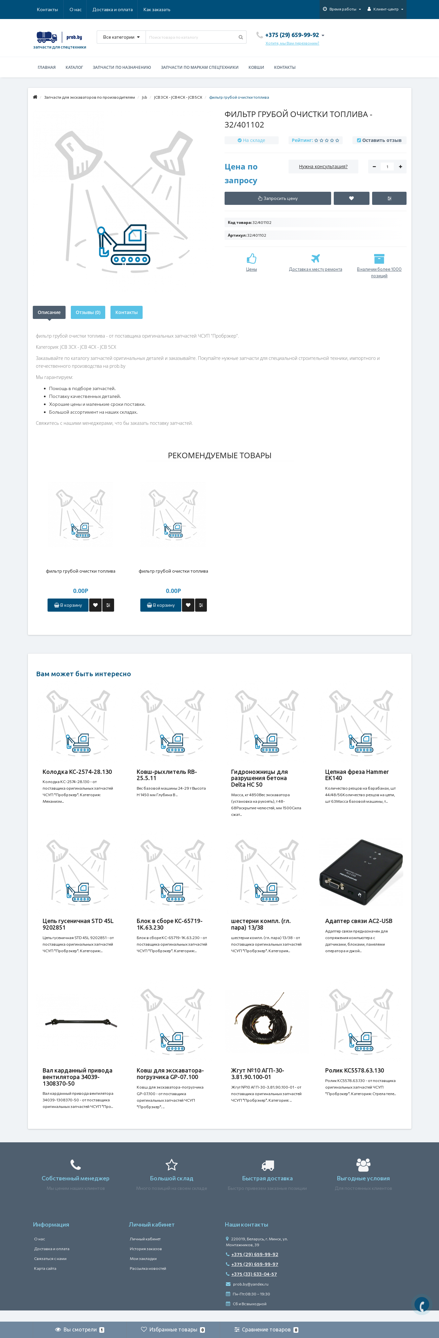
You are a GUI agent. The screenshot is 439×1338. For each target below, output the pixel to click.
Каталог (74, 67)
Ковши (256, 67)
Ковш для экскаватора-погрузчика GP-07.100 (170, 1081)
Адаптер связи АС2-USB (358, 924)
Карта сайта (45, 1279)
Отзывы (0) (88, 312)
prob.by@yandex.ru (247, 1295)
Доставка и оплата (81, 9)
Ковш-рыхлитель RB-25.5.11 (167, 774)
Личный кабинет (145, 1250)
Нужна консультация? (323, 166)
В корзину (68, 605)
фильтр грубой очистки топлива (80, 571)
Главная (47, 67)
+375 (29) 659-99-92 (252, 1266)
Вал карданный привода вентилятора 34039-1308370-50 (77, 1084)
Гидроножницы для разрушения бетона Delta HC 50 (259, 778)
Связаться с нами (50, 1270)
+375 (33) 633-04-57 (251, 1285)
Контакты (161, 9)
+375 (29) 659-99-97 (252, 1275)
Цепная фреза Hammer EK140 (357, 774)
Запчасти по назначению (122, 67)
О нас (43, 9)
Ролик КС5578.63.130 (354, 1078)
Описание (49, 312)
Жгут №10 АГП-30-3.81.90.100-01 (257, 1081)
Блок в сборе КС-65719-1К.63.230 (170, 928)
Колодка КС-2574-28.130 (77, 771)
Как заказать (125, 9)
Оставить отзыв (382, 140)
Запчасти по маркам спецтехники (200, 67)
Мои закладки (143, 1270)
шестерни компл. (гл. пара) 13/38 (261, 928)
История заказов (146, 1260)
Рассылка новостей (148, 1279)
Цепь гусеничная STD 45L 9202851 (78, 928)
